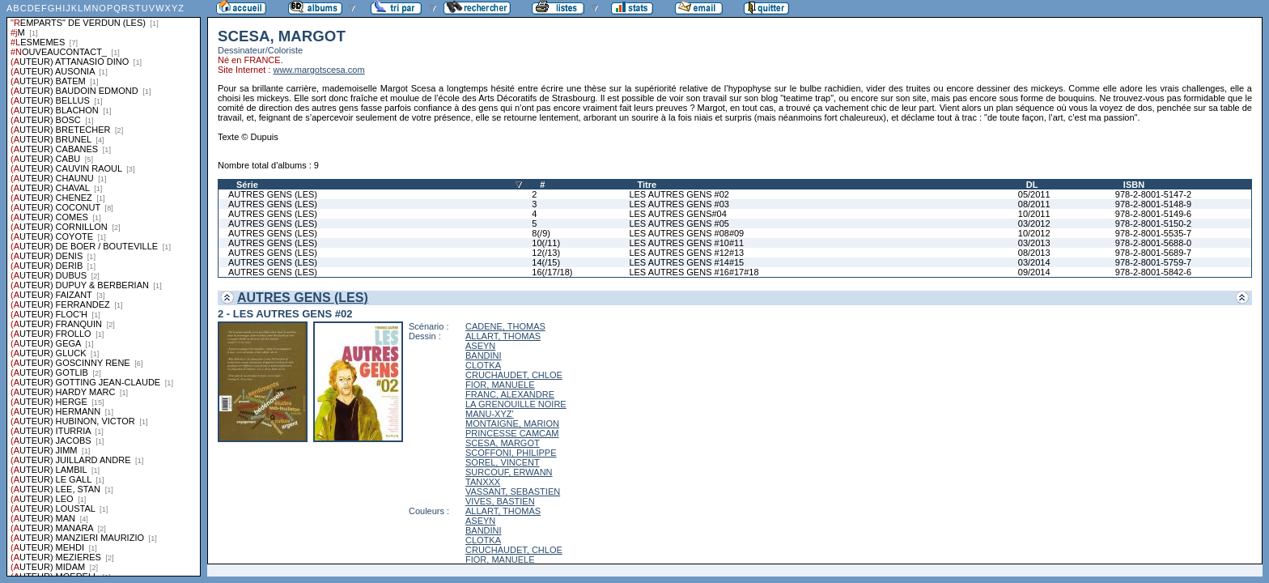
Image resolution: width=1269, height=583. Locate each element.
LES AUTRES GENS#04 (677, 214)
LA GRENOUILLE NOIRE (516, 404)
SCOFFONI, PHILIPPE (510, 452)
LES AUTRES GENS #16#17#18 (693, 272)
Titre (646, 184)
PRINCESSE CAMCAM (512, 433)
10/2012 (1034, 233)
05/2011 (1034, 194)
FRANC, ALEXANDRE (509, 394)
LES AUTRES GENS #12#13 (686, 252)
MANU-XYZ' (489, 414)
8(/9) (541, 233)
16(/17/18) (552, 272)
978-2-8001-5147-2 (1153, 194)
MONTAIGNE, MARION (512, 423)
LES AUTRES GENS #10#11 (686, 243)
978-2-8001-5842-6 (1153, 272)
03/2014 (1034, 262)
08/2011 (1034, 204)
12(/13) (546, 252)
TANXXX (482, 482)
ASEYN (480, 346)
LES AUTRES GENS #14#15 (686, 262)
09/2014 (1034, 272)
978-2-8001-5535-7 (1153, 233)
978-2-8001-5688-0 (1153, 243)
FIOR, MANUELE (500, 384)
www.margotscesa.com (318, 69)
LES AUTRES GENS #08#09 (686, 233)
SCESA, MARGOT (502, 443)
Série (247, 184)
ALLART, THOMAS (503, 336)
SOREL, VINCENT (502, 462)
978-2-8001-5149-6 (1153, 214)
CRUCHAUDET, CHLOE (513, 375)
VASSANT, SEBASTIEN (512, 491)
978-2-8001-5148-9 (1153, 204)
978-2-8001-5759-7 (1153, 262)
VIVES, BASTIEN (500, 501)
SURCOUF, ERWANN (509, 472)
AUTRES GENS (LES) (272, 194)
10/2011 (1034, 214)
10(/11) (546, 243)
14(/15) (546, 262)
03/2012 (1034, 223)
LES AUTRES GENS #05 (679, 223)
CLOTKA (483, 365)
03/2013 (1034, 243)
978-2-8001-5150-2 (1153, 223)
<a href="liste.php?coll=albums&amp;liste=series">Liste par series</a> (103, 288)
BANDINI (483, 355)
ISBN (1133, 184)
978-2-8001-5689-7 (1153, 252)
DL (1032, 184)
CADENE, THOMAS (505, 326)
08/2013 (1034, 252)
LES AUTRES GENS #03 (679, 204)
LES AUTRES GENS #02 (679, 194)
